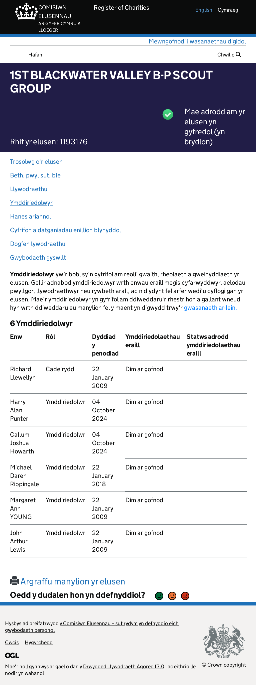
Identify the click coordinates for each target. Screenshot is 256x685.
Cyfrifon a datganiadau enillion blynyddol (65, 230)
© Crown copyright (224, 665)
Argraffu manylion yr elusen (67, 581)
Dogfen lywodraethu (37, 244)
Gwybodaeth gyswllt (38, 257)
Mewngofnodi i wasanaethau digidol (197, 41)
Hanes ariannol (30, 216)
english (203, 10)
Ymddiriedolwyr (31, 203)
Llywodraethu (28, 189)
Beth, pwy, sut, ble (35, 175)
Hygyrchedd (39, 642)
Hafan (35, 54)
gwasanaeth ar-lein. (210, 307)
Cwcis (12, 642)
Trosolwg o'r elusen (36, 161)
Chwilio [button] (229, 54)
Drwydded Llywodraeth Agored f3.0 (123, 666)
